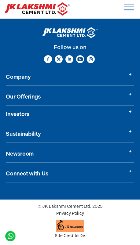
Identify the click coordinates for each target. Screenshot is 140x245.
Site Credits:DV (70, 235)
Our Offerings (23, 96)
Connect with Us (27, 173)
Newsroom (20, 153)
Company (18, 77)
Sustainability (23, 134)
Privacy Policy (70, 213)
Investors (17, 114)
